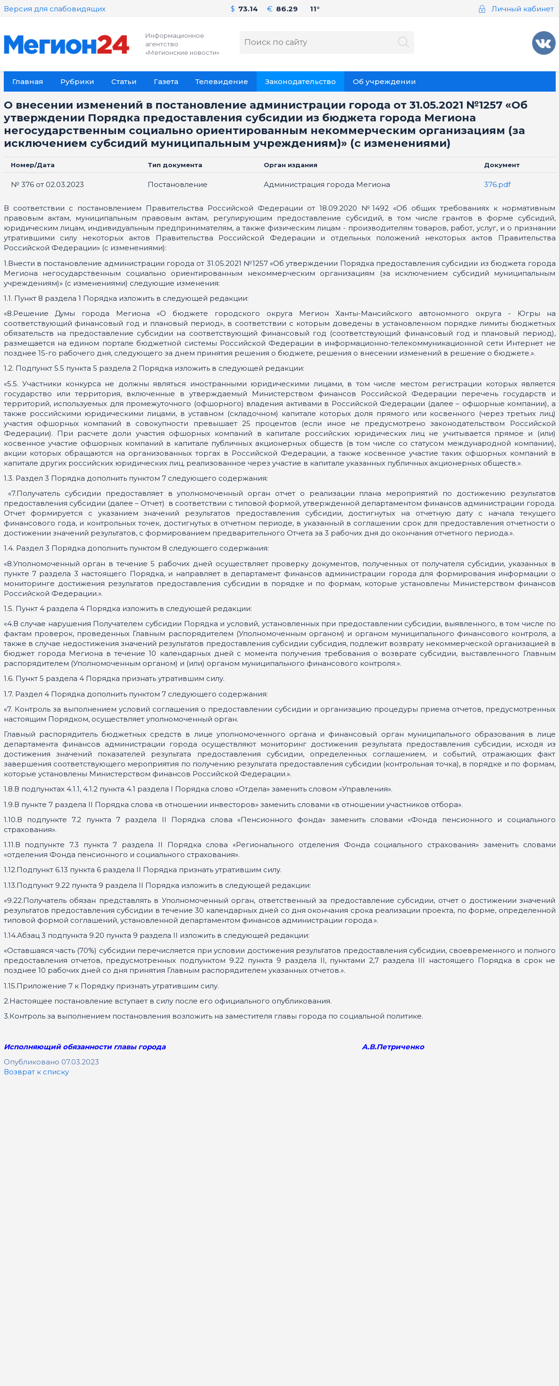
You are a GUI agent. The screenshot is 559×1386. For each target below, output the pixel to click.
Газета (166, 81)
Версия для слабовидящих (55, 8)
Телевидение (221, 81)
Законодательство (300, 81)
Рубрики (77, 81)
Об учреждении (384, 81)
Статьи (124, 81)
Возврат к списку (36, 1071)
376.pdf (497, 184)
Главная (27, 81)
